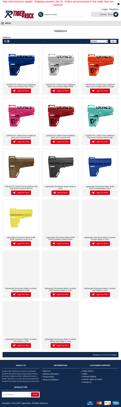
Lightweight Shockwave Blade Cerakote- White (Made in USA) (21, 289)
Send (35, 394)
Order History (87, 371)
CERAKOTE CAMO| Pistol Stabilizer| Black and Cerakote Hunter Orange (100, 86)
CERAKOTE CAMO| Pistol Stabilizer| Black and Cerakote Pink (21, 137)
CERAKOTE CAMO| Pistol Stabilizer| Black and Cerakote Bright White (60, 86)
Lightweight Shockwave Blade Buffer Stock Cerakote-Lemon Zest (21, 238)
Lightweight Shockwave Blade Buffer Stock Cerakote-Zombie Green (60, 238)
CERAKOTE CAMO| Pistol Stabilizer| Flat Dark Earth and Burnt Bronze (21, 187)
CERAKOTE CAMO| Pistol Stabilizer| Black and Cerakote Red (60, 137)
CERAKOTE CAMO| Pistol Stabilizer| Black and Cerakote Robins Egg (100, 137)
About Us (46, 371)
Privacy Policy (48, 377)
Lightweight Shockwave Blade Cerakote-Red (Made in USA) (21, 340)
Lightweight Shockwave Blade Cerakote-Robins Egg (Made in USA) (60, 340)
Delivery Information (50, 374)
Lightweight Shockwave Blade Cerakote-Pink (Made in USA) (100, 289)
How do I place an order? (91, 379)
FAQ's (84, 374)
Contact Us (86, 382)
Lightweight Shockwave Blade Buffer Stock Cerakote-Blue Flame (100, 187)
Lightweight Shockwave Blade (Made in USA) (60, 187)
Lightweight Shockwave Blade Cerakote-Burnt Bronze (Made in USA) (60, 289)
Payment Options (88, 376)
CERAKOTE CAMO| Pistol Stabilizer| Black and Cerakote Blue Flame (21, 86)
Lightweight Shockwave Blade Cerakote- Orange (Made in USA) (100, 238)
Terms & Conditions (50, 380)
